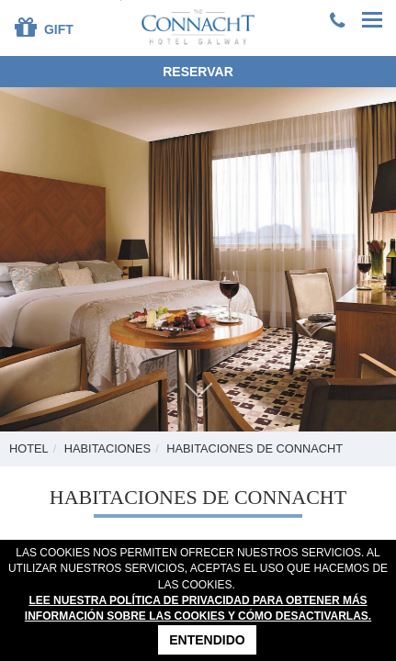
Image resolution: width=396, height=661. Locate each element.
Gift (44, 26)
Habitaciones (107, 448)
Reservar (198, 71)
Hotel (29, 448)
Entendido (206, 640)
